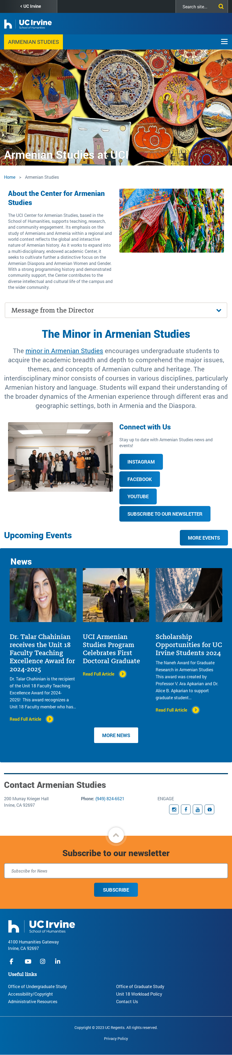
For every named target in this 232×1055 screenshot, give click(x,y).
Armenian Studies (33, 41)
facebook (13, 961)
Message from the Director (52, 310)
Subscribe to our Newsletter (164, 514)
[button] (116, 835)
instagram (43, 961)
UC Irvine (32, 6)
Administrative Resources (32, 1001)
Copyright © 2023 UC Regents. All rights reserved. (116, 1027)
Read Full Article (25, 719)
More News (116, 735)
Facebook (139, 479)
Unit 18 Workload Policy (139, 994)
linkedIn (58, 961)
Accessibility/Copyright (30, 994)
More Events (204, 537)
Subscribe (116, 890)
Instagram (141, 461)
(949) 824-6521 (109, 798)
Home (9, 177)
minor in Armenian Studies (64, 350)
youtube (28, 961)
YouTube (138, 496)
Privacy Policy (116, 1038)
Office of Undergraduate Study (37, 986)
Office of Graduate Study (140, 986)
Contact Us (127, 1001)
